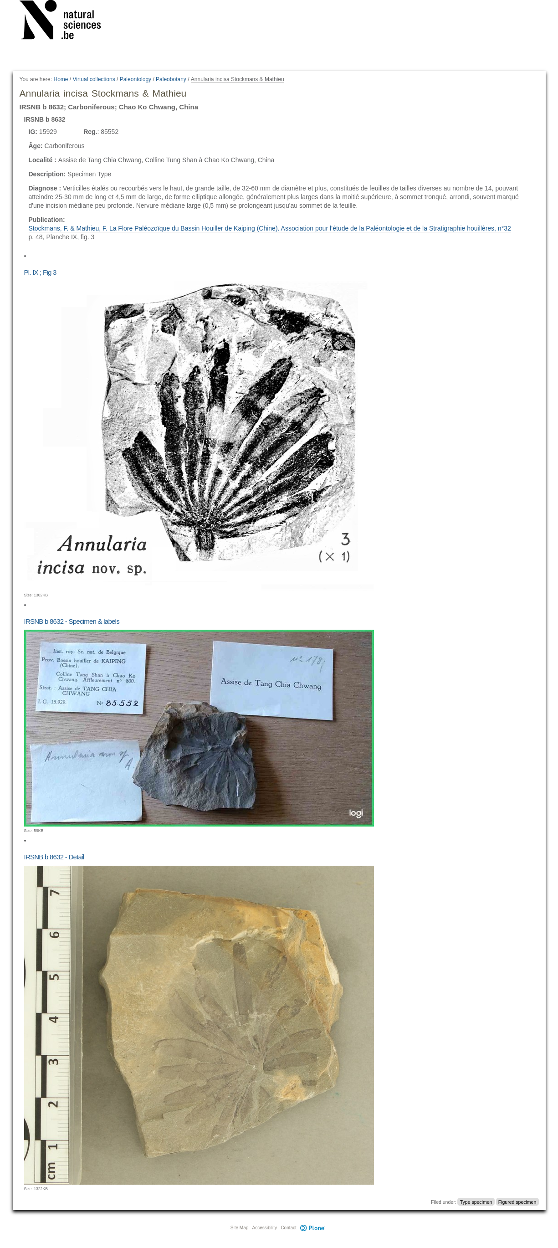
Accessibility (264, 1227)
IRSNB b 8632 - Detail (54, 857)
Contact (288, 1227)
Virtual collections (94, 79)
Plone (313, 1227)
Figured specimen (517, 1202)
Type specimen (476, 1202)
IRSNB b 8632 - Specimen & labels (71, 621)
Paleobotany (171, 79)
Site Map (239, 1227)
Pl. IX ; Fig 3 (40, 272)
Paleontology (135, 79)
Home (60, 79)
